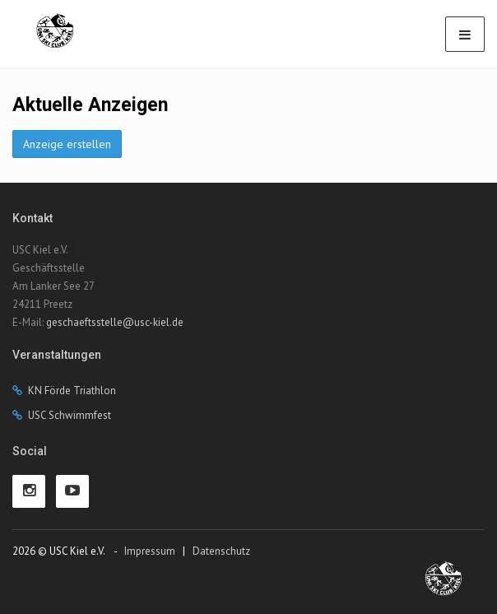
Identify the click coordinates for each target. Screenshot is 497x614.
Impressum (149, 551)
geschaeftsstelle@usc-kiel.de (114, 322)
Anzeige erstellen (67, 144)
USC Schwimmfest (69, 415)
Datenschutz (221, 551)
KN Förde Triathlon (72, 391)
